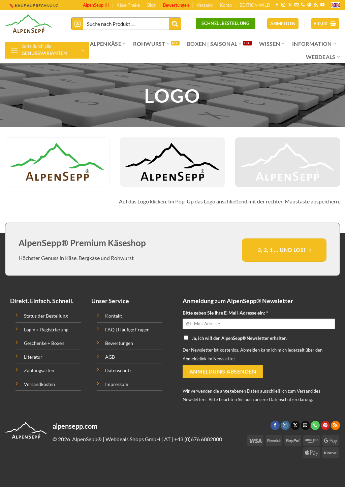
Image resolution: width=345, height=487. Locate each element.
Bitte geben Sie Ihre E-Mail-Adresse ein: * (225, 313)
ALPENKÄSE (108, 43)
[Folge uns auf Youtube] (322, 5)
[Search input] (126, 24)
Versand (205, 5)
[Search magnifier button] (175, 24)
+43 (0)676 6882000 (198, 439)
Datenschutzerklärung (290, 399)
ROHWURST (151, 43)
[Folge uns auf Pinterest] (309, 5)
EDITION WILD (255, 5)
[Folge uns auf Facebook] (277, 5)
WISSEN (272, 43)
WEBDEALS (323, 57)
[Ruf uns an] (303, 5)
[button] (325, 23)
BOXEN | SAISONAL (214, 43)
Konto (226, 5)
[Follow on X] (290, 5)
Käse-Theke (128, 5)
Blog (151, 5)
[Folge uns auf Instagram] (283, 5)
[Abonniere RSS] (316, 5)
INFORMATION (314, 43)
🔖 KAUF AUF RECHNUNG (34, 4)
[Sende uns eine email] (296, 5)
